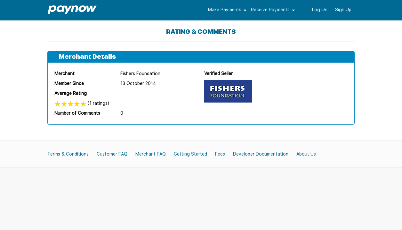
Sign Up (343, 9)
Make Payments (224, 9)
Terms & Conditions (68, 154)
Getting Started (190, 154)
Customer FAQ (112, 154)
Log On (319, 9)
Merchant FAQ (150, 154)
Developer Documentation (260, 154)
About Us (306, 154)
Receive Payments (270, 9)
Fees (220, 154)
